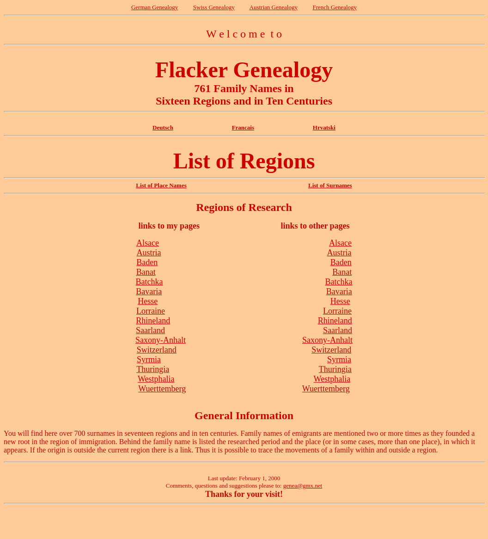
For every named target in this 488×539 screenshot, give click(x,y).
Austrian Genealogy (274, 7)
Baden (147, 262)
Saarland (150, 330)
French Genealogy (334, 7)
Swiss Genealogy (214, 7)
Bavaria (149, 291)
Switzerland (157, 349)
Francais (243, 127)
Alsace (147, 243)
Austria (148, 252)
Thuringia (152, 369)
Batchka (149, 281)
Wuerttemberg (162, 388)
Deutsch (162, 127)
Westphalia (156, 379)
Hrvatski (324, 127)
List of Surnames (330, 185)
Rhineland (153, 320)
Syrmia (149, 359)
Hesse (148, 301)
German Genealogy (154, 7)
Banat (146, 272)
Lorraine (150, 311)
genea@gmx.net (303, 485)
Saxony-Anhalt (160, 340)
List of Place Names (161, 185)
